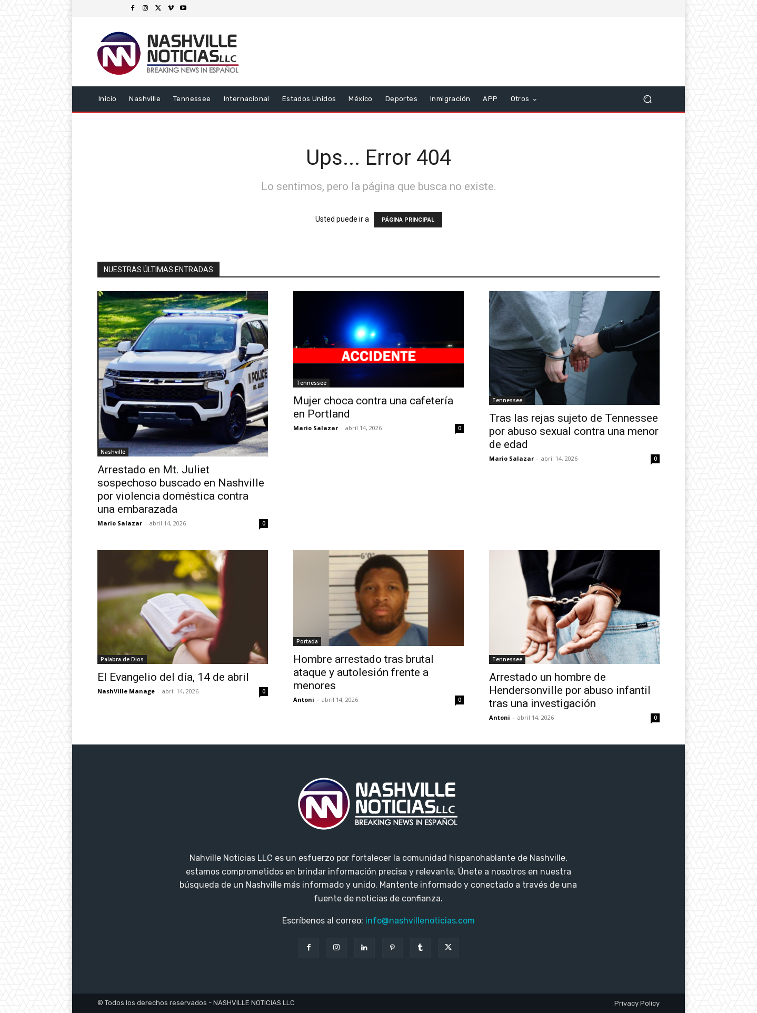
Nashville (113, 451)
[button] (647, 99)
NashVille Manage (126, 691)
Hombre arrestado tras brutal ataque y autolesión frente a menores (363, 672)
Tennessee (311, 382)
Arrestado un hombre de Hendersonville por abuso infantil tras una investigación (570, 690)
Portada (307, 641)
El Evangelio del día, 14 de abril (173, 677)
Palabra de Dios (122, 659)
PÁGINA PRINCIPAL (408, 219)
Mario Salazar (119, 523)
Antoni (303, 699)
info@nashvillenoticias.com (420, 921)
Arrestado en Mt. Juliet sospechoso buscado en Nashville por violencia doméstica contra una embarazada (180, 489)
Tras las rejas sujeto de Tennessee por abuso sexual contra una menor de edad (574, 431)
